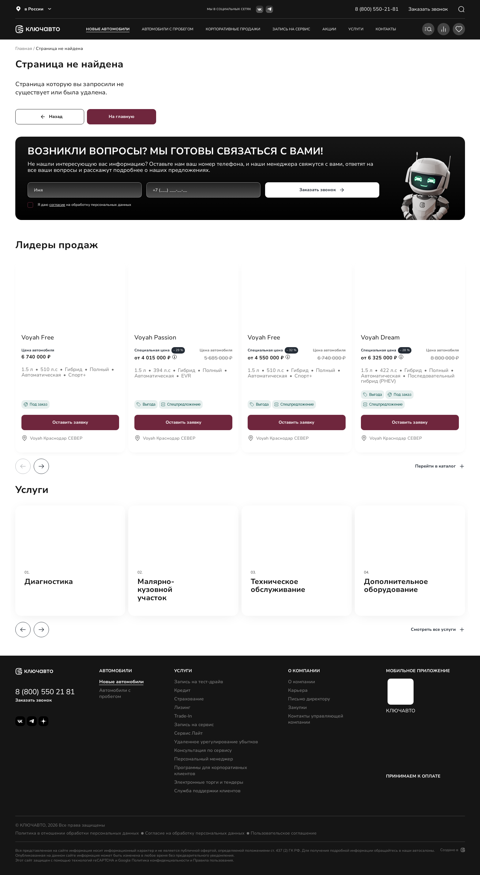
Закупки (297, 707)
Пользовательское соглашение (284, 833)
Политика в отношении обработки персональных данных (77, 833)
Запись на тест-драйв (198, 682)
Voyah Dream (380, 337)
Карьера (298, 690)
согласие (57, 205)
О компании (301, 682)
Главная (23, 48)
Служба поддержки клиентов (207, 791)
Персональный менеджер (203, 759)
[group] (70, 561)
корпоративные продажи (233, 29)
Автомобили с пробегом (167, 29)
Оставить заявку (70, 422)
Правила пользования (213, 860)
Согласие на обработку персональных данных (195, 833)
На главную (121, 116)
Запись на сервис (194, 725)
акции (329, 29)
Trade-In (183, 716)
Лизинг (182, 707)
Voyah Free (37, 337)
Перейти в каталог (440, 466)
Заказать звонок (322, 190)
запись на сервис (291, 29)
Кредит (182, 690)
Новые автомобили (107, 29)
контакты (386, 29)
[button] (41, 466)
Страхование (189, 699)
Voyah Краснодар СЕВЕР (51, 438)
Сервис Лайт (188, 733)
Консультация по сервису (203, 750)
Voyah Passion (155, 337)
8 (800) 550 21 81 (45, 692)
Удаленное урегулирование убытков (216, 742)
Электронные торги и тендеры (208, 782)
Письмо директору (309, 699)
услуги (355, 29)
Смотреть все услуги (438, 630)
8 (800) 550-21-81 (377, 9)
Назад (51, 117)
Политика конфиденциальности (160, 860)
